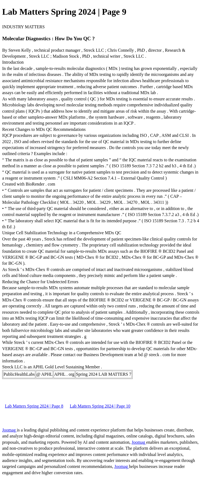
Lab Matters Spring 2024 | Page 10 (100, 406)
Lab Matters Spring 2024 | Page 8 (34, 406)
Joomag (9, 430)
